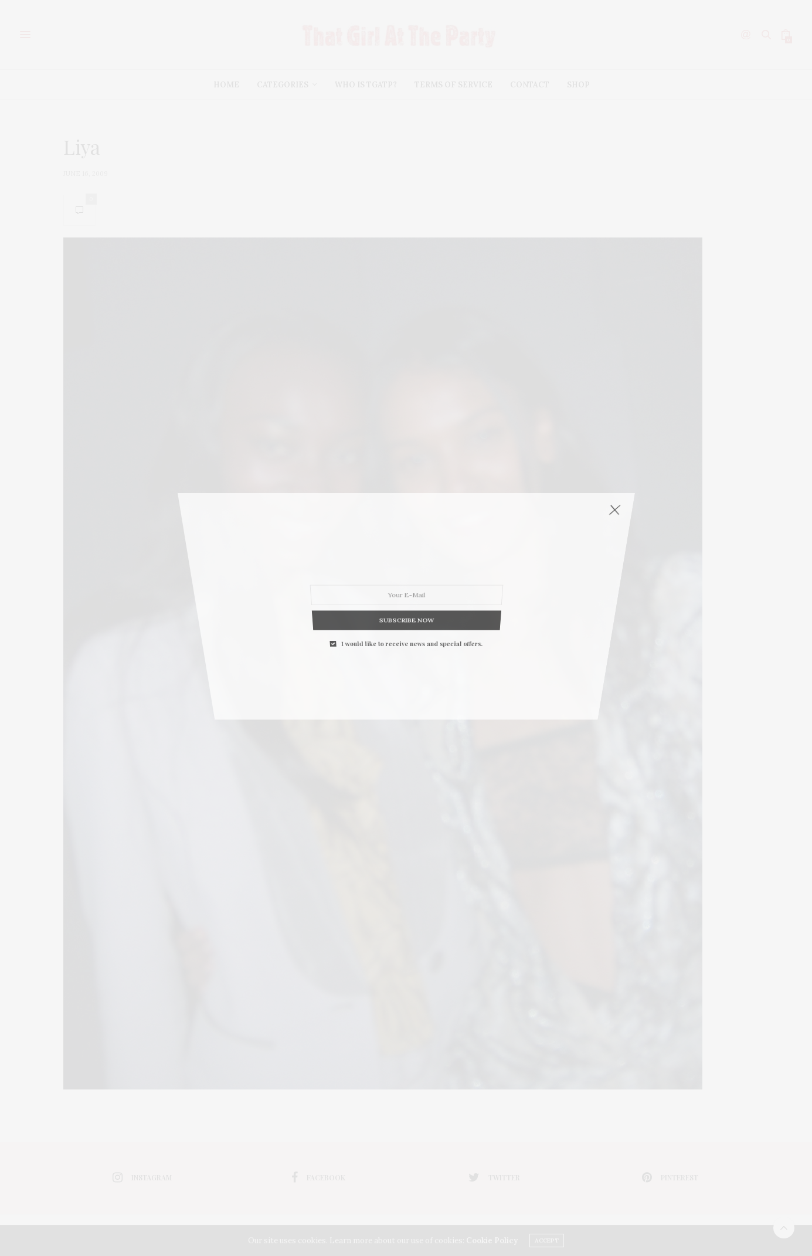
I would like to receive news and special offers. (411, 526)
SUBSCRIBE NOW (406, 521)
